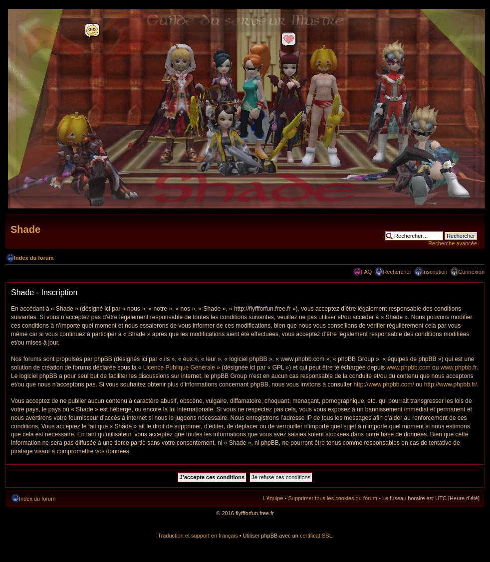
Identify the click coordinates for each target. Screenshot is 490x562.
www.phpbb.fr (459, 367)
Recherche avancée (452, 243)
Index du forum (33, 258)
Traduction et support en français (198, 536)
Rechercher (397, 272)
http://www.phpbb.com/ (383, 384)
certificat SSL (316, 536)
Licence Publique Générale (179, 367)
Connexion (471, 272)
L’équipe (272, 498)
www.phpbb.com (409, 367)
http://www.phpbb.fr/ (450, 384)
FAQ (366, 272)
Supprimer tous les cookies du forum (332, 498)
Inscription (434, 272)
